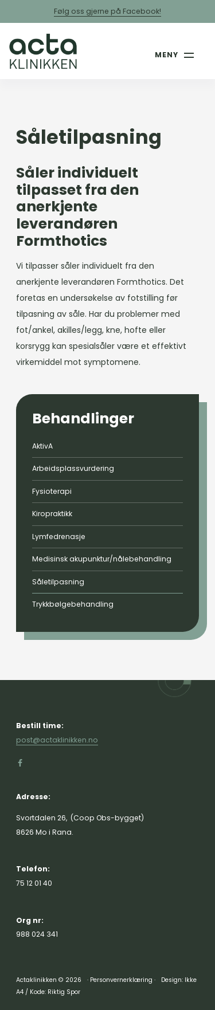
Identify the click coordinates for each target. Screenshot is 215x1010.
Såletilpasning (58, 582)
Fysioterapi (52, 491)
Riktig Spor (64, 992)
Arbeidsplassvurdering (73, 468)
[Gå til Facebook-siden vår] (20, 763)
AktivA (42, 446)
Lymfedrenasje (58, 536)
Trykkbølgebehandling (73, 604)
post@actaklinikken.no (57, 740)
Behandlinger (83, 418)
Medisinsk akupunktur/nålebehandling (101, 559)
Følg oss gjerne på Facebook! (107, 11)
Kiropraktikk (52, 513)
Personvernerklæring (121, 980)
